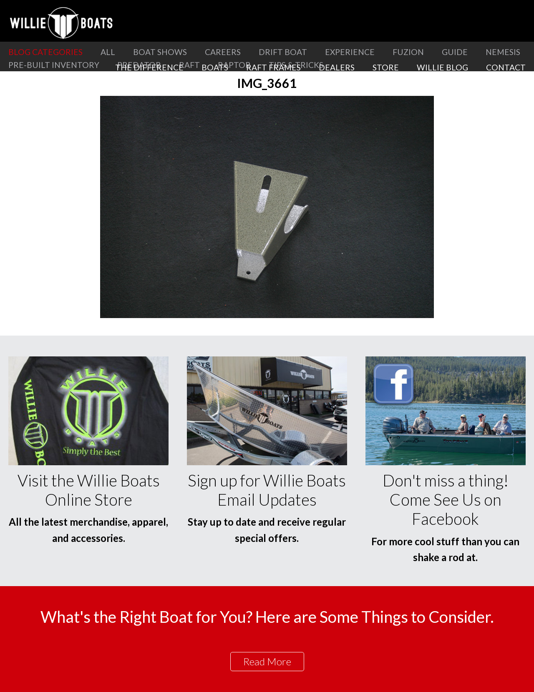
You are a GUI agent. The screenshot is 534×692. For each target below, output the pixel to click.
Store (386, 67)
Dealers (337, 67)
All (108, 52)
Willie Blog (442, 67)
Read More (267, 661)
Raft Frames (273, 67)
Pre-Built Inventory (53, 65)
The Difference (149, 67)
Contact (506, 67)
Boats (215, 67)
